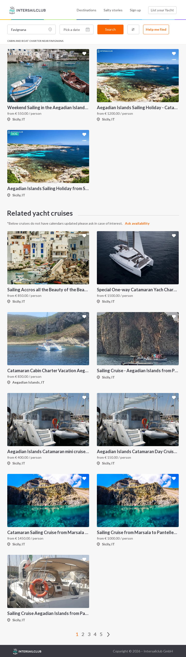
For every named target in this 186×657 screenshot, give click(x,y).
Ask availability (137, 223)
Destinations (86, 10)
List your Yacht (162, 10)
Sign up (135, 10)
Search (110, 29)
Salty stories (113, 10)
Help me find (156, 29)
